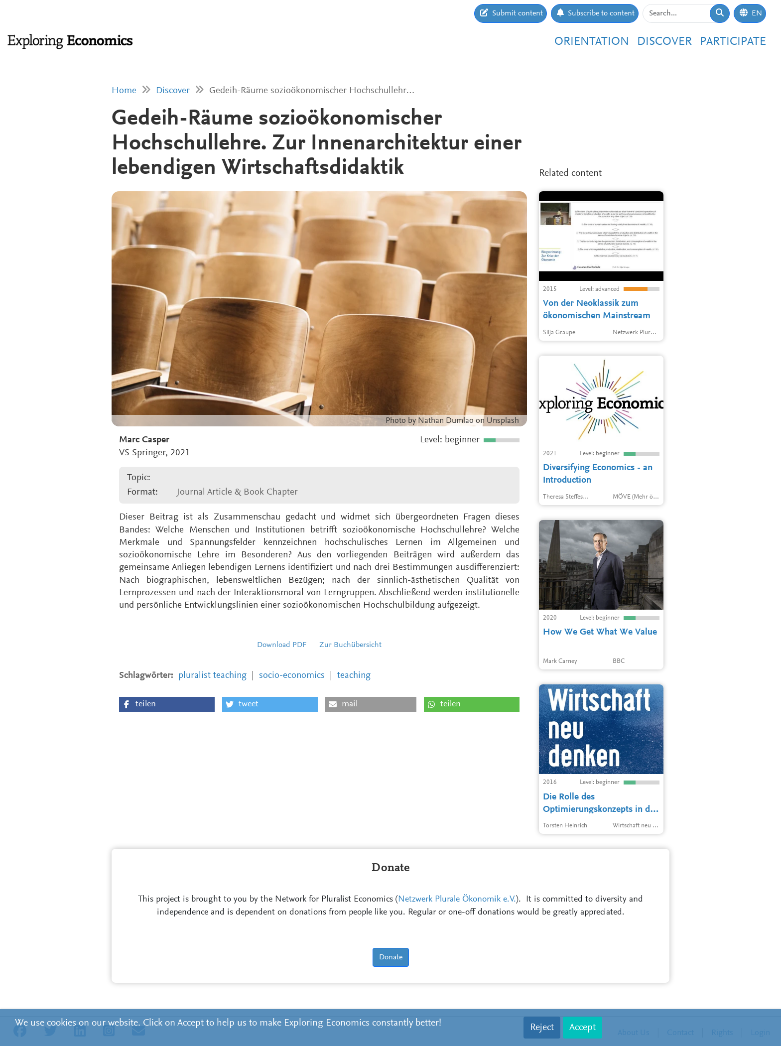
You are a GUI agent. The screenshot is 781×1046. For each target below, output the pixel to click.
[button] (167, 704)
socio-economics (292, 675)
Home (124, 91)
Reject (542, 1028)
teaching (354, 675)
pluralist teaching (212, 675)
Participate (733, 42)
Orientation (591, 42)
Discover (664, 42)
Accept (582, 1028)
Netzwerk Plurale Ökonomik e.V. (457, 899)
